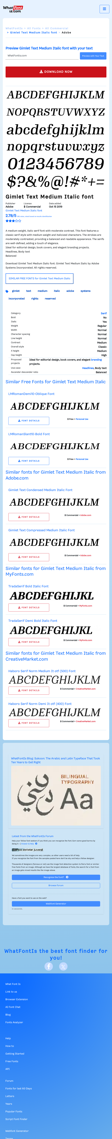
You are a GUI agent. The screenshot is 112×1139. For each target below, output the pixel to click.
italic (57, 291)
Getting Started (14, 1053)
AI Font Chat (12, 1007)
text (28, 291)
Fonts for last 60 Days (18, 1088)
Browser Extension (16, 999)
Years (8, 1104)
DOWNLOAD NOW (56, 71)
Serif (104, 313)
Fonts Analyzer (14, 1022)
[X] (63, 966)
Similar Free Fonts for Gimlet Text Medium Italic (56, 382)
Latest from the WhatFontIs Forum (32, 836)
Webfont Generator (56, 904)
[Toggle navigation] (104, 9)
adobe (70, 291)
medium (42, 291)
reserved (50, 298)
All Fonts (34, 28)
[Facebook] (48, 966)
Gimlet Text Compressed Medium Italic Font (41, 530)
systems (85, 291)
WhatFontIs (14, 28)
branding (96, 360)
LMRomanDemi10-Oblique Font (31, 394)
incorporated (17, 298)
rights (34, 298)
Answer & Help (29, 844)
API (7, 1069)
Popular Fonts (13, 1111)
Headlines (88, 368)
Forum (9, 1081)
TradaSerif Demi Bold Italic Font (32, 621)
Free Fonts (11, 1061)
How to (9, 1046)
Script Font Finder (16, 1119)
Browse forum (56, 885)
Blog (8, 1014)
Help (8, 1038)
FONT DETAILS (29, 421)
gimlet (16, 291)
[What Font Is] (13, 9)
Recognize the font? (56, 877)
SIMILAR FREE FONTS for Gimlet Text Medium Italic (39, 278)
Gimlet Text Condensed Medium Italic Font (40, 490)
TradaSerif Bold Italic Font (28, 586)
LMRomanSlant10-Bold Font (29, 434)
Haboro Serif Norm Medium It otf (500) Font (42, 671)
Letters (9, 1096)
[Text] (42, 56)
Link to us (11, 991)
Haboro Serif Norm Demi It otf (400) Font (40, 704)
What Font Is (12, 984)
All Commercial (56, 28)
